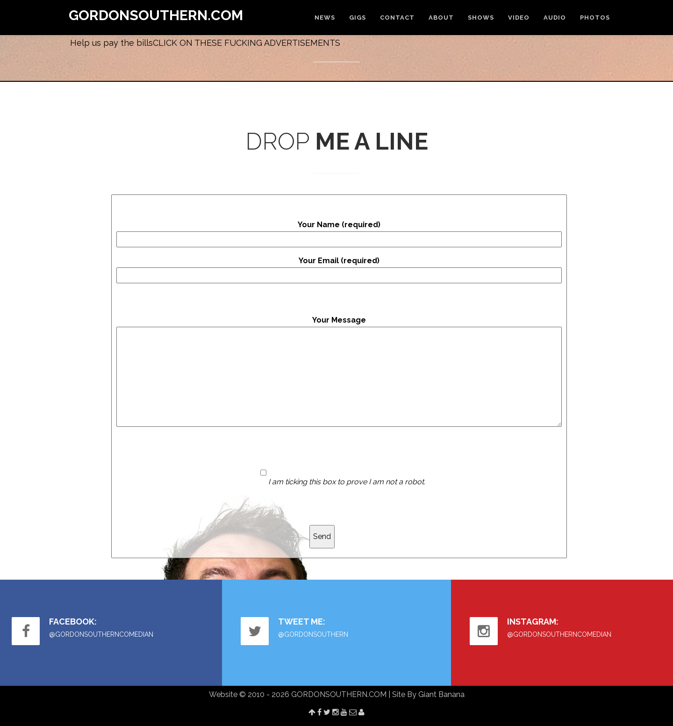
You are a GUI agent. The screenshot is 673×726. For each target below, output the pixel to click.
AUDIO (555, 17)
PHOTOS (595, 17)
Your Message (339, 371)
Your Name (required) (339, 233)
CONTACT (397, 17)
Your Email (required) (339, 269)
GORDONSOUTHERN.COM (156, 15)
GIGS (357, 17)
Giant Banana (441, 694)
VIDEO (519, 17)
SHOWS (481, 17)
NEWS (325, 17)
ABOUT (441, 17)
